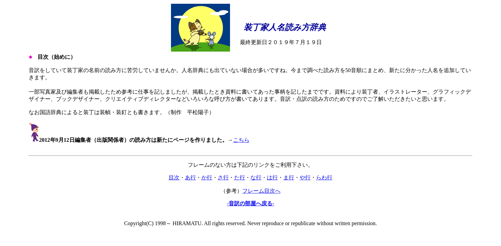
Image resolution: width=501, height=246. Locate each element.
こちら (241, 140)
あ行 (190, 177)
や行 (305, 177)
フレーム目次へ (261, 191)
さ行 (223, 177)
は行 (272, 177)
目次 (174, 177)
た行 (239, 177)
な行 (255, 177)
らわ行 (324, 177)
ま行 (288, 177)
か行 (206, 177)
